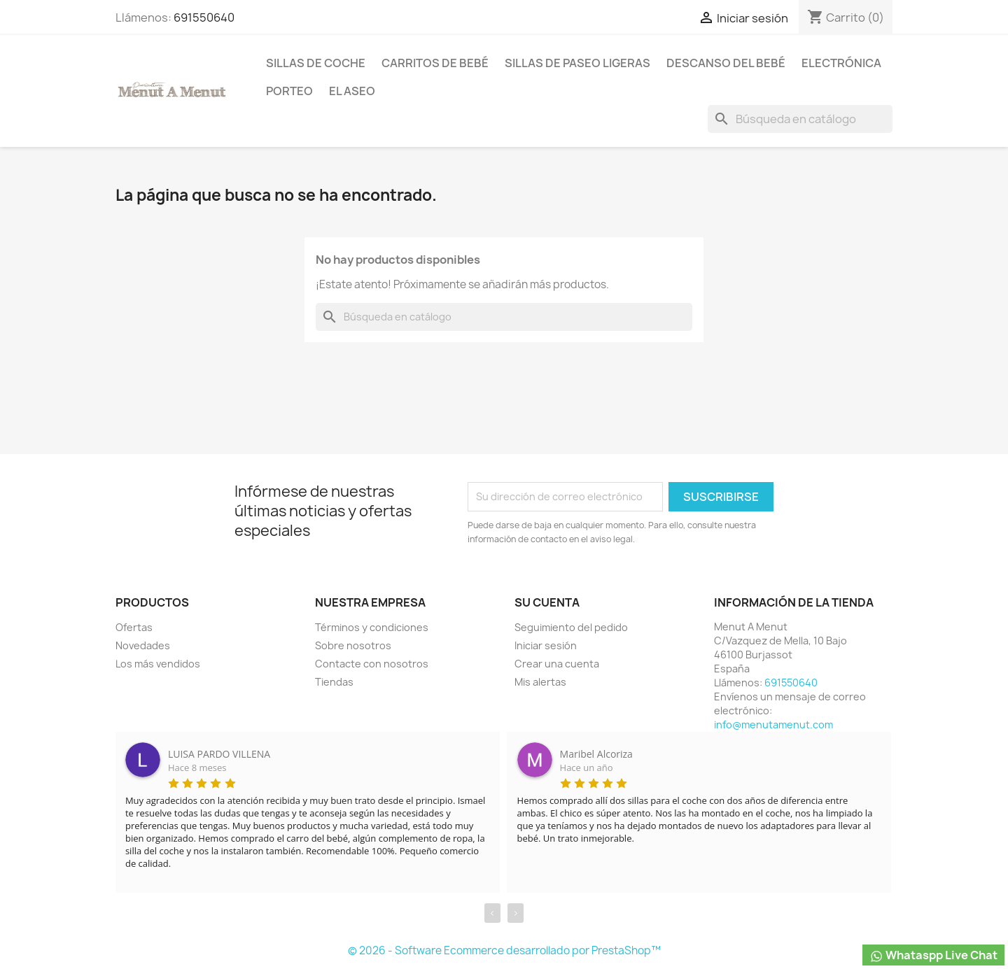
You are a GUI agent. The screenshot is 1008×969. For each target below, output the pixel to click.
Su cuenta (547, 602)
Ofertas (134, 627)
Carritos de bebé (435, 63)
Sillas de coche (315, 63)
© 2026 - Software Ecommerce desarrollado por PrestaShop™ (504, 950)
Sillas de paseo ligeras (577, 63)
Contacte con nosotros (371, 663)
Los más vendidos (157, 663)
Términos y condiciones (371, 627)
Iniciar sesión (545, 645)
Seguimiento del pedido (571, 627)
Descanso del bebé (725, 63)
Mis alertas (540, 681)
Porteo (289, 91)
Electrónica (841, 63)
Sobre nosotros (353, 645)
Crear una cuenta (556, 663)
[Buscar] (800, 119)
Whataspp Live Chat (933, 955)
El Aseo (352, 91)
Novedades (142, 645)
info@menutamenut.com (773, 724)
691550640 (204, 17)
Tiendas (334, 681)
